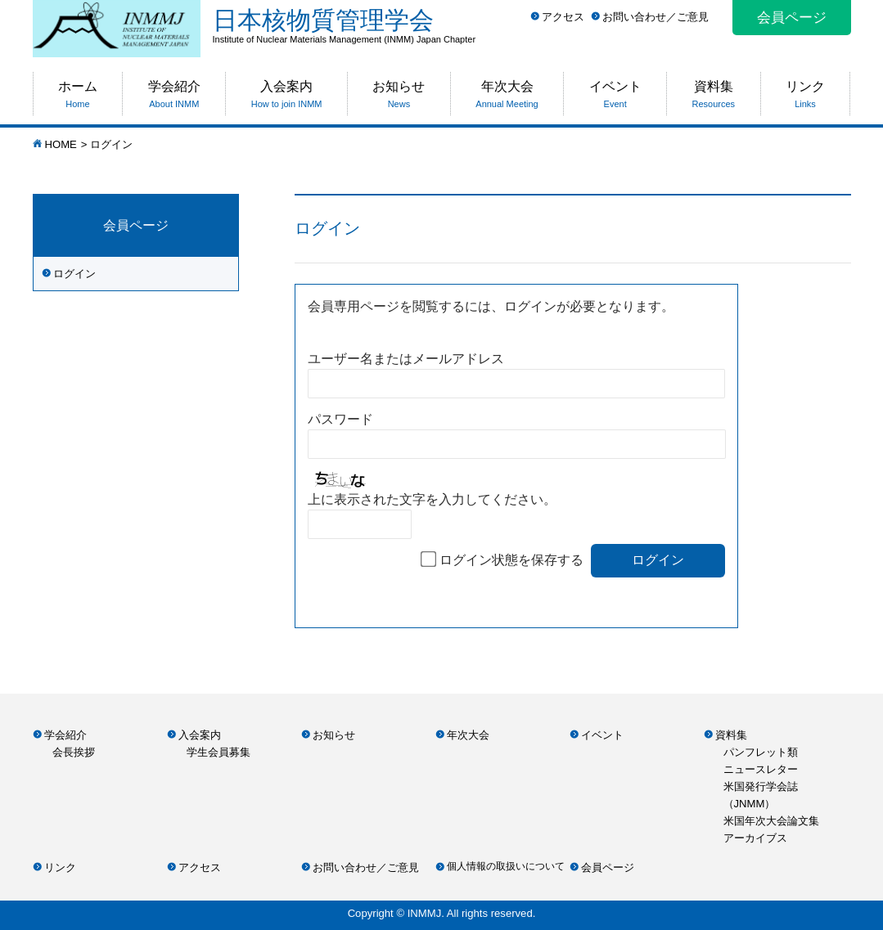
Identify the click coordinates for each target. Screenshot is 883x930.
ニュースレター (760, 769)
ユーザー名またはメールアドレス (406, 359)
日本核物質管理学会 (532, 25)
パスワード (340, 419)
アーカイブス (755, 838)
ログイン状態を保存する (511, 560)
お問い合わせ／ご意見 (655, 17)
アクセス (563, 17)
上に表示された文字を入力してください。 (432, 499)
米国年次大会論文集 (771, 821)
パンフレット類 (760, 752)
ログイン (74, 273)
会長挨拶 (73, 752)
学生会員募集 (218, 752)
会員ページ (792, 17)
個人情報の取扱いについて (506, 866)
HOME (61, 144)
